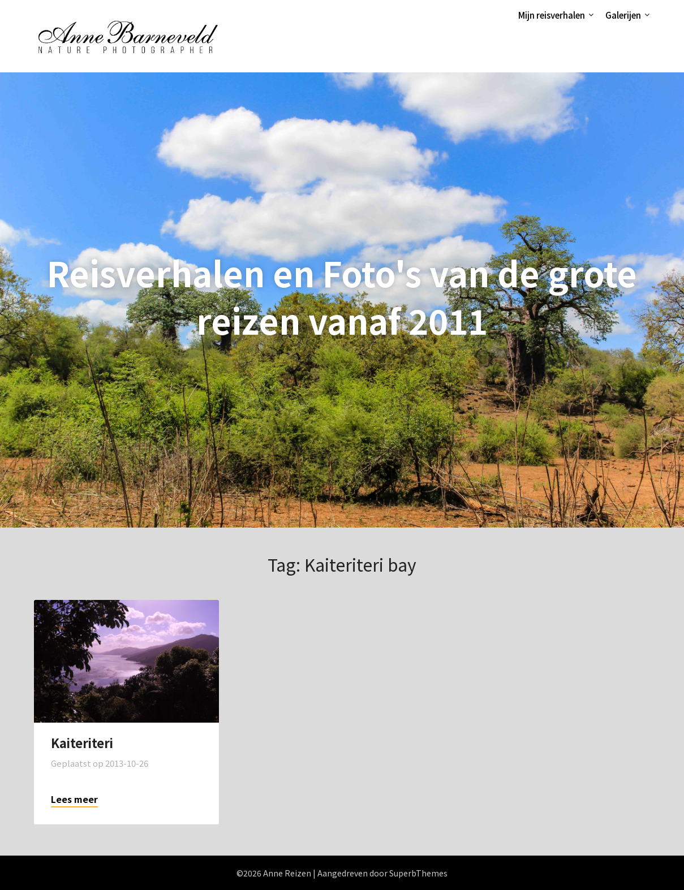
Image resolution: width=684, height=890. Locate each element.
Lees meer (74, 799)
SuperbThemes (418, 873)
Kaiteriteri (82, 742)
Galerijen (623, 15)
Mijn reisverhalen (551, 15)
